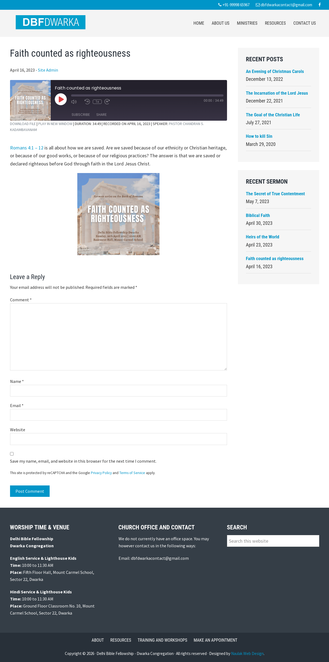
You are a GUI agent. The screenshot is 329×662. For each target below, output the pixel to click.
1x (97, 102)
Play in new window (55, 123)
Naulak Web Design (247, 653)
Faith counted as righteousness (275, 258)
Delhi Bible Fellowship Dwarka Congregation (50, 22)
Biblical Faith (258, 215)
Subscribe (81, 114)
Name (17, 381)
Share (101, 114)
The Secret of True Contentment (275, 193)
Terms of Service (132, 473)
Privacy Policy (101, 473)
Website (17, 429)
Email (17, 405)
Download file (23, 123)
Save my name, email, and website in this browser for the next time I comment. (83, 461)
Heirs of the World (262, 236)
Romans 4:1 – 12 (26, 148)
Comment (21, 299)
